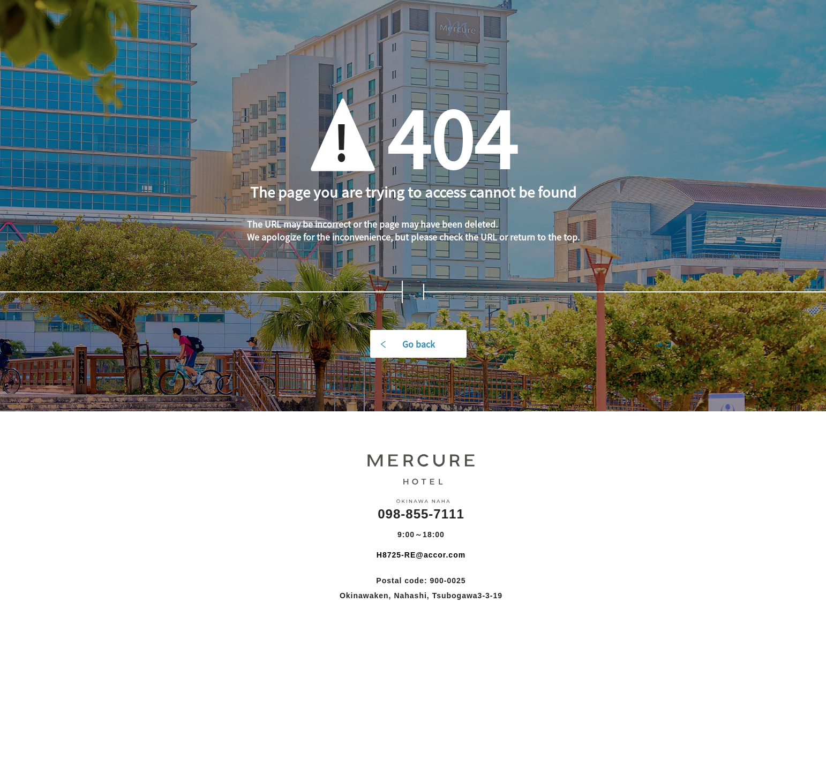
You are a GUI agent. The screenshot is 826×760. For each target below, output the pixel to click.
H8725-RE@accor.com (421, 555)
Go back (418, 343)
